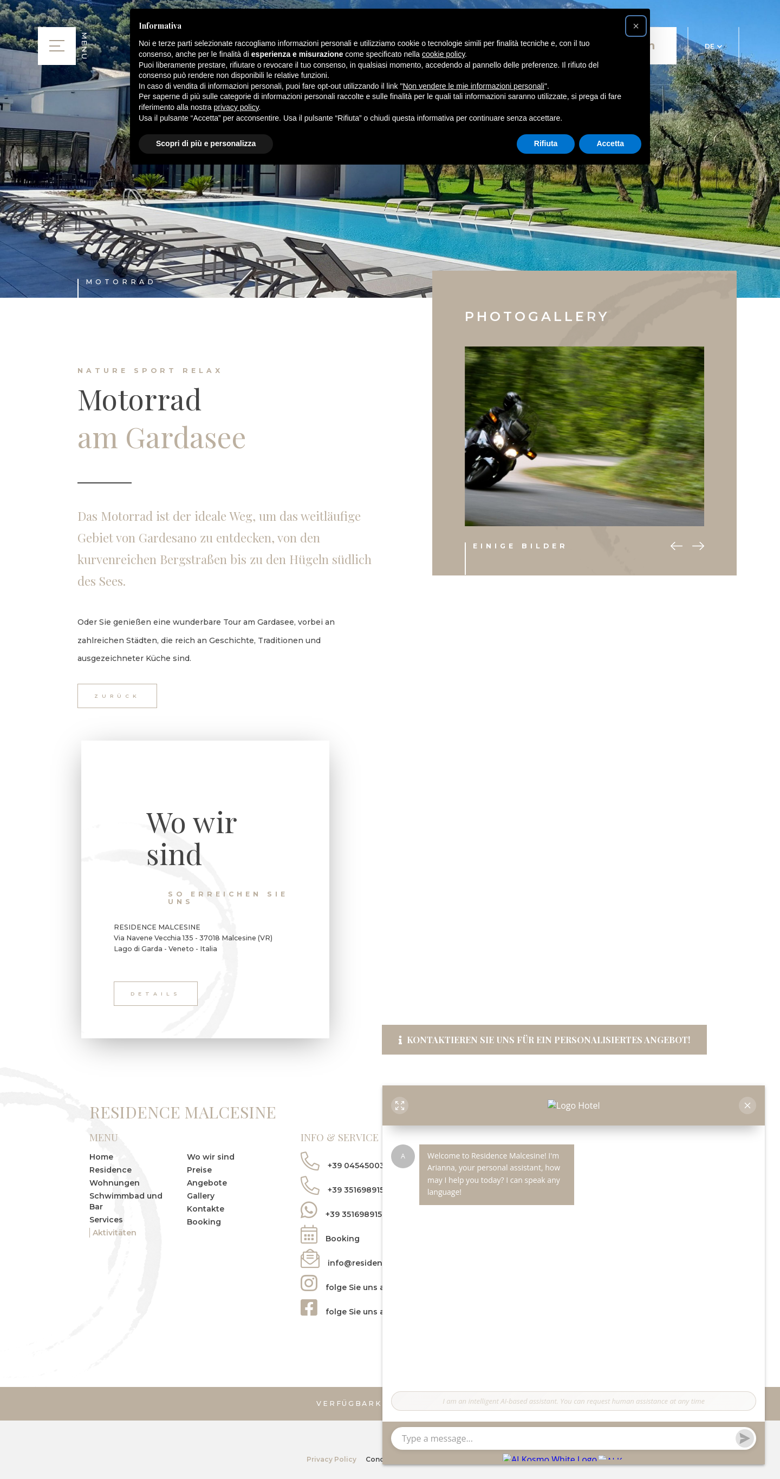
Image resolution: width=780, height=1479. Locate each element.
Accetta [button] (610, 143)
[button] (636, 26)
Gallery (200, 1196)
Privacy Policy (331, 1458)
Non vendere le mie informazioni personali (473, 86)
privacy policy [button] (236, 107)
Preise (199, 1170)
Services (106, 1220)
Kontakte (205, 1209)
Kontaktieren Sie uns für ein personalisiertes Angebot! (545, 1037)
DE (713, 46)
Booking (204, 1222)
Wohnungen (114, 1183)
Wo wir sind (211, 1157)
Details (156, 994)
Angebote (207, 1183)
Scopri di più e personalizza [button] (206, 143)
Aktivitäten (114, 1233)
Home (101, 1157)
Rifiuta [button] (546, 143)
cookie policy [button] (443, 54)
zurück (117, 696)
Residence (110, 1170)
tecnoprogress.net (441, 1458)
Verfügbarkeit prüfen (390, 1404)
